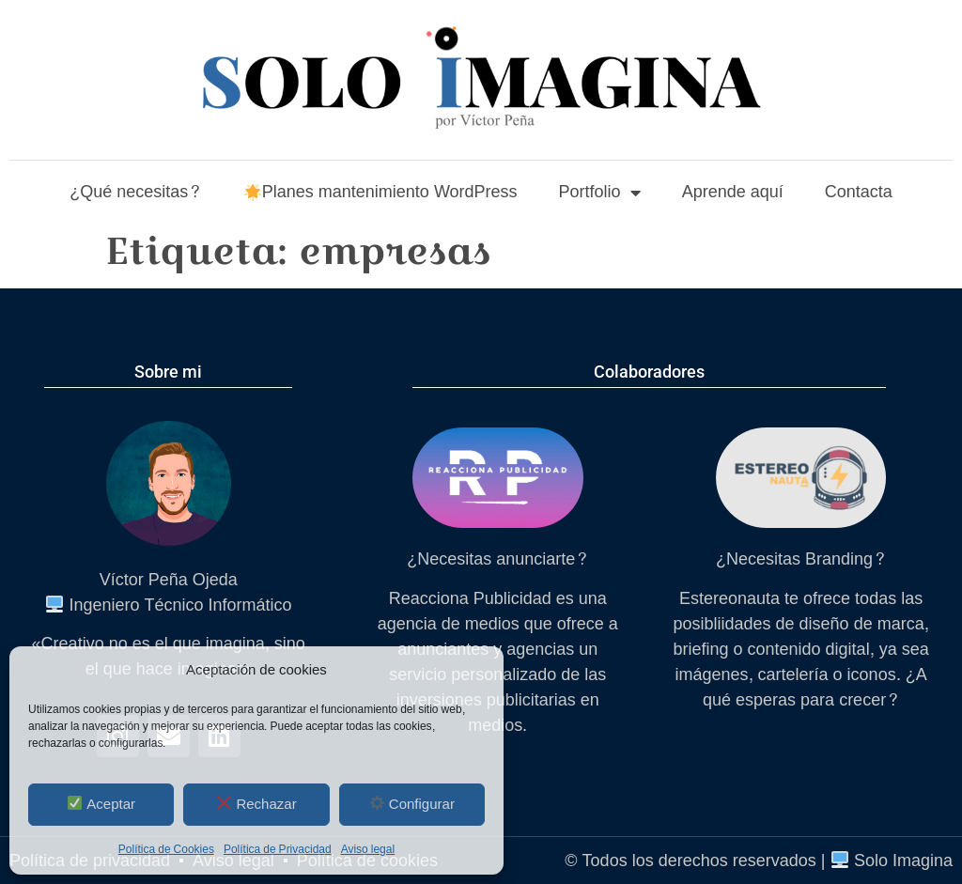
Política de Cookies (166, 849)
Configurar (412, 804)
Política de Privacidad (278, 849)
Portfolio (600, 192)
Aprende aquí (733, 192)
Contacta (858, 192)
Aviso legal (368, 849)
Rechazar (256, 804)
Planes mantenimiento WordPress (381, 192)
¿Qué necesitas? (135, 192)
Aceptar (101, 804)
